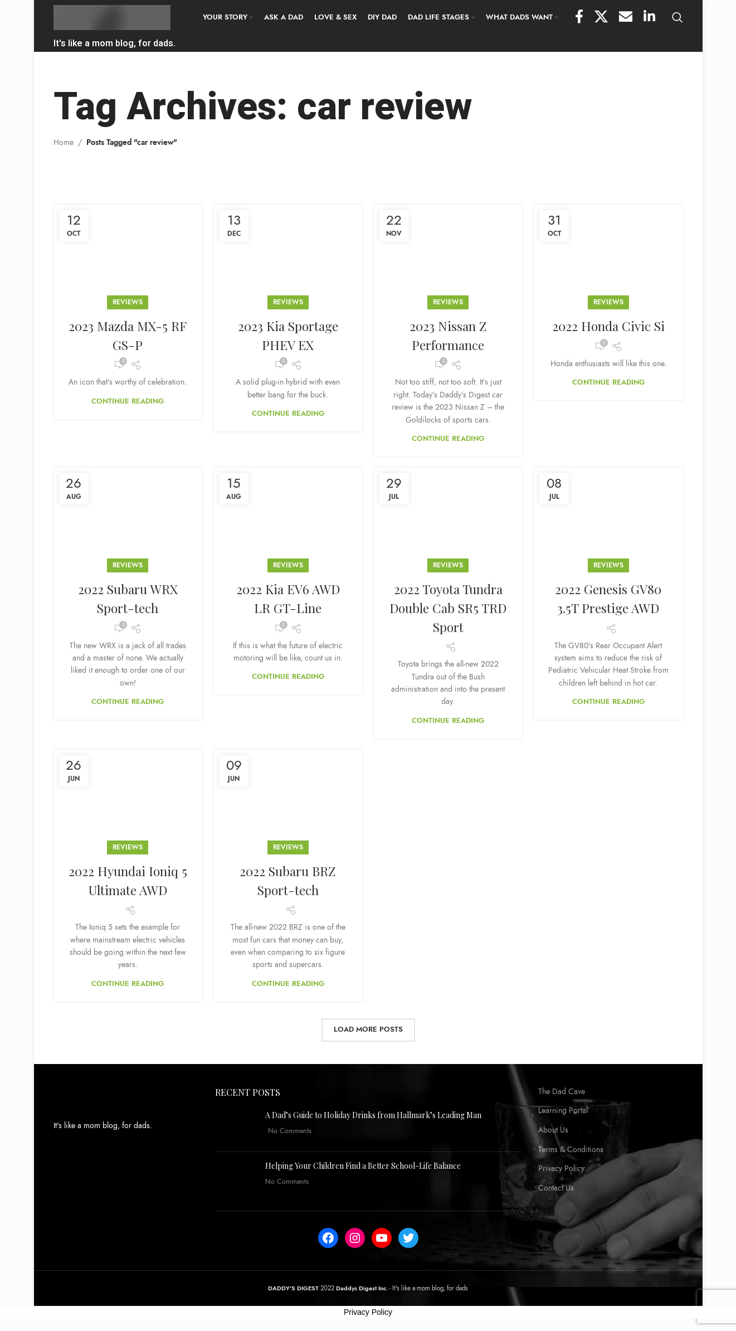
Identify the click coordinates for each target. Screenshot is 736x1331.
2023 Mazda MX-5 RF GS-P (128, 336)
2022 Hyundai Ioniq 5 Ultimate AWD (128, 881)
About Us (553, 1131)
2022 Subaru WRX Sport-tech (128, 599)
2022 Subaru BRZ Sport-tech (288, 881)
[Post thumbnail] (236, 1127)
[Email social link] (625, 18)
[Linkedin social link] (649, 18)
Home (63, 143)
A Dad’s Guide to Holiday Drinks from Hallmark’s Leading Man (373, 1116)
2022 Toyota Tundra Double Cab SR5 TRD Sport (448, 608)
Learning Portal (563, 1111)
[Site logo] (111, 17)
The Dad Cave (561, 1092)
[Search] (677, 18)
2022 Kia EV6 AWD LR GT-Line (288, 599)
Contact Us (556, 1189)
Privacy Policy (561, 1169)
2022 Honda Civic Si (608, 327)
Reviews (128, 303)
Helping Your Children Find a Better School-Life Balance (363, 1167)
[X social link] (601, 18)
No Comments (289, 1131)
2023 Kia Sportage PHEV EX (288, 336)
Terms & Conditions (570, 1150)
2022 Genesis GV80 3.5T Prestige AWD (608, 599)
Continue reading (127, 402)
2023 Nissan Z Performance (448, 336)
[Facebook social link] (579, 18)
